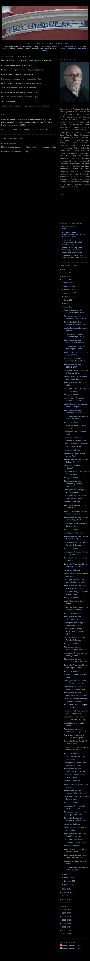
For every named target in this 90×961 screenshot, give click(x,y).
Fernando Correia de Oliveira (71, 946)
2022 (64, 889)
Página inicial (31, 147)
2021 (64, 892)
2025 (64, 273)
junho (66, 303)
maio (66, 307)
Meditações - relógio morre (74, 533)
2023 (64, 280)
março (67, 878)
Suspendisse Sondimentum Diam (74, 258)
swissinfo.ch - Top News (72, 248)
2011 (64, 927)
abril (66, 874)
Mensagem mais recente (10, 147)
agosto (67, 297)
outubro (67, 290)
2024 (64, 276)
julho (66, 300)
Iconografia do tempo (72, 395)
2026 (64, 269)
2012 (64, 923)
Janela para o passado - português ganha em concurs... (73, 483)
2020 (64, 896)
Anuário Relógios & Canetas (74, 255)
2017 (64, 906)
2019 (64, 899)
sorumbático (67, 240)
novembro (68, 286)
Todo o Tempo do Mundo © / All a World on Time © (59, 47)
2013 (64, 920)
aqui (70, 109)
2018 (64, 903)
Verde (64, 229)
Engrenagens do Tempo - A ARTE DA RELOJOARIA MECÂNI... (74, 631)
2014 (64, 917)
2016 (64, 910)
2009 (64, 934)
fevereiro (67, 881)
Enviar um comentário (9, 143)
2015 (64, 913)
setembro (68, 293)
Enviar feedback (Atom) (20, 152)
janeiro (67, 884)
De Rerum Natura (69, 232)
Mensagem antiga (49, 147)
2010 (64, 930)
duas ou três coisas (70, 227)
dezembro (68, 283)
